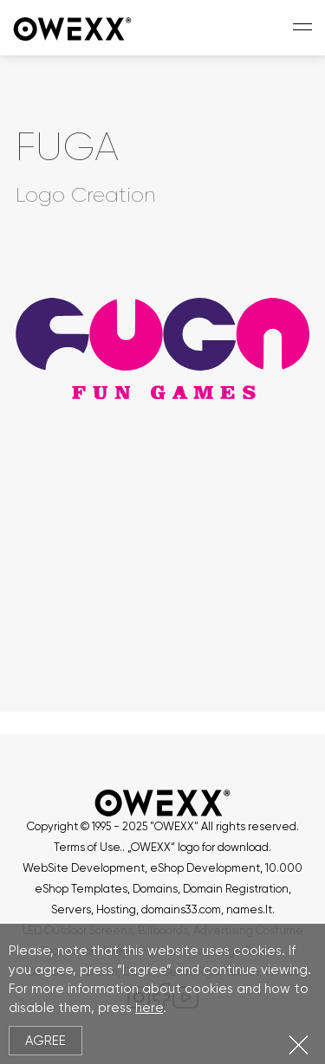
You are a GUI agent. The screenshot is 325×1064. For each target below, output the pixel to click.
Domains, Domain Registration (211, 888)
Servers (71, 909)
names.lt (249, 909)
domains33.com (181, 909)
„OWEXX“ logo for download (198, 847)
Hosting (116, 909)
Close (298, 1044)
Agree (45, 1040)
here (149, 1008)
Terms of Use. (88, 847)
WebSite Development (84, 867)
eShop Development (205, 867)
